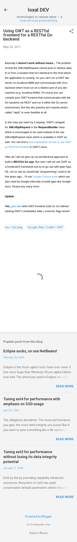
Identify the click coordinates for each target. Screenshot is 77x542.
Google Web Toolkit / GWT (45, 227)
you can (16, 206)
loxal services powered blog (38, 20)
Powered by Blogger (38, 516)
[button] (71, 32)
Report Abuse (38, 533)
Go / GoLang (13, 227)
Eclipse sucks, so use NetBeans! (30, 351)
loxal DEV (38, 10)
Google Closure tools (45, 176)
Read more (65, 386)
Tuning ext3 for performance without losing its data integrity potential (30, 457)
